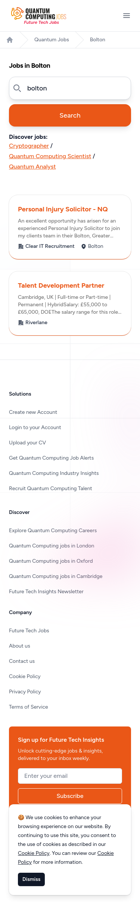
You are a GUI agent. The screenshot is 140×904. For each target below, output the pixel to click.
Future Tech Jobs (29, 630)
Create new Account (33, 412)
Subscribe (70, 795)
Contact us (22, 661)
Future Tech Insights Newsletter (46, 591)
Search (69, 115)
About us (19, 646)
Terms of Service (28, 707)
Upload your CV (27, 443)
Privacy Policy (25, 692)
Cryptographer (29, 145)
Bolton (97, 39)
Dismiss (31, 879)
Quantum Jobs (51, 39)
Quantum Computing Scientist (50, 156)
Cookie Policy (25, 676)
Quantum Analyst (32, 166)
